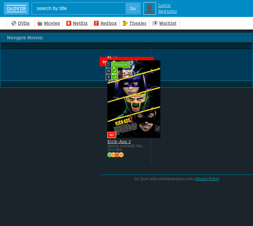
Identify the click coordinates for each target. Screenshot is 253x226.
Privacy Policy (207, 179)
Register (167, 11)
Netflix (77, 23)
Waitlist (164, 23)
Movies (48, 23)
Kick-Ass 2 (119, 141)
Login (164, 5)
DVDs (20, 23)
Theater (135, 23)
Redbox (105, 23)
